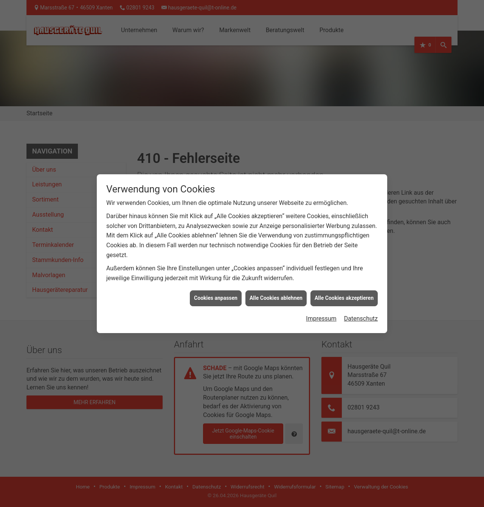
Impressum (321, 303)
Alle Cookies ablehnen (276, 283)
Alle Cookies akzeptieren (344, 283)
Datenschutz (361, 303)
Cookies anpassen (215, 283)
